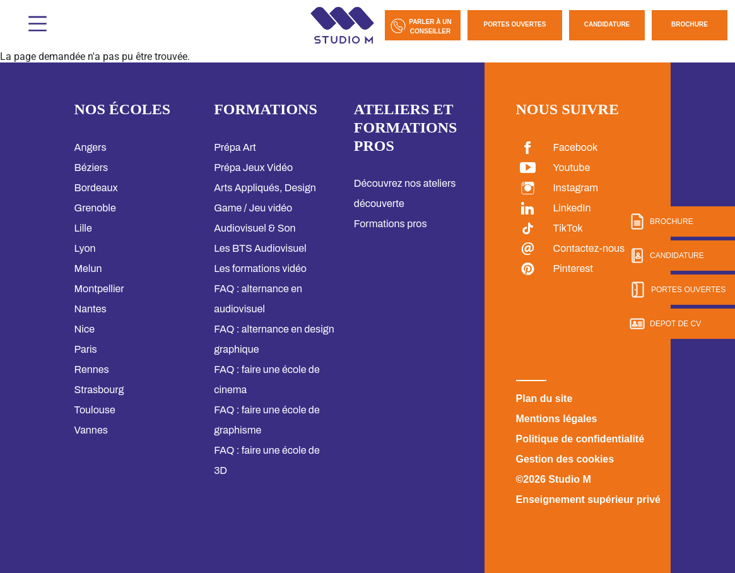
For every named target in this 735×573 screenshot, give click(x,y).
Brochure (689, 24)
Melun (88, 268)
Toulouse (94, 410)
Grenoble (95, 208)
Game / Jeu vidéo (253, 208)
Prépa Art (235, 147)
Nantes (90, 309)
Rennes (91, 369)
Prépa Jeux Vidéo (253, 167)
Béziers (91, 167)
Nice (84, 329)
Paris (85, 349)
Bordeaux (96, 187)
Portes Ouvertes (515, 24)
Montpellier (99, 288)
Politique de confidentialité (580, 439)
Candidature (607, 24)
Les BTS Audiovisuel (260, 248)
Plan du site (544, 398)
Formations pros (390, 223)
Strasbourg (99, 389)
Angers (90, 147)
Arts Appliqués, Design (265, 187)
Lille (83, 228)
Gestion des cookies (565, 459)
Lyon (85, 248)
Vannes (91, 430)
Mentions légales (556, 418)
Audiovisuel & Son (254, 228)
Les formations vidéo (260, 268)
